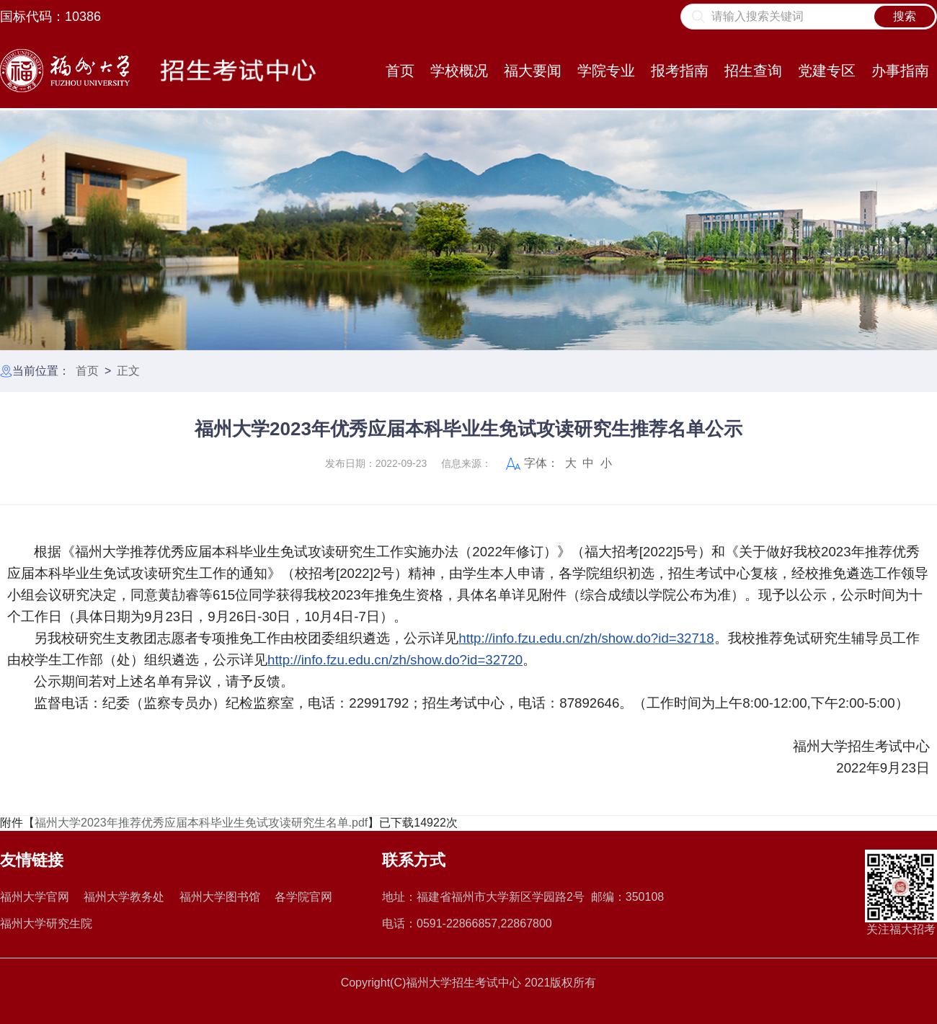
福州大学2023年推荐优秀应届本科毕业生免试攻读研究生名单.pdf (201, 822)
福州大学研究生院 (46, 923)
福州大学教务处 (124, 897)
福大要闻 (532, 71)
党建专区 (827, 71)
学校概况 (459, 71)
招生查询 (753, 71)
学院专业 (606, 71)
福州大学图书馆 (219, 897)
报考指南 (680, 71)
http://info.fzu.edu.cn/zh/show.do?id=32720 (395, 659)
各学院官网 (303, 897)
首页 (400, 71)
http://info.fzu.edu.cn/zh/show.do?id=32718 (586, 638)
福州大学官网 (34, 897)
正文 (128, 371)
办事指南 (900, 71)
